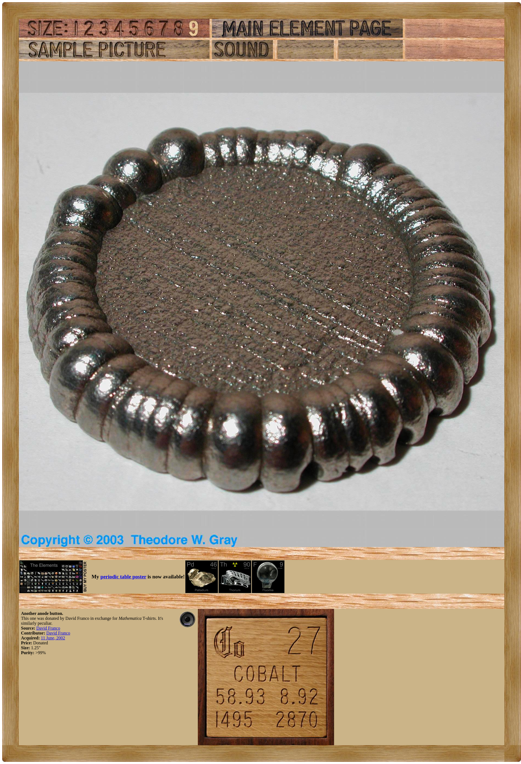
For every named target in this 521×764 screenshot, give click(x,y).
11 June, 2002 (53, 638)
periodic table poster (123, 576)
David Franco (48, 628)
